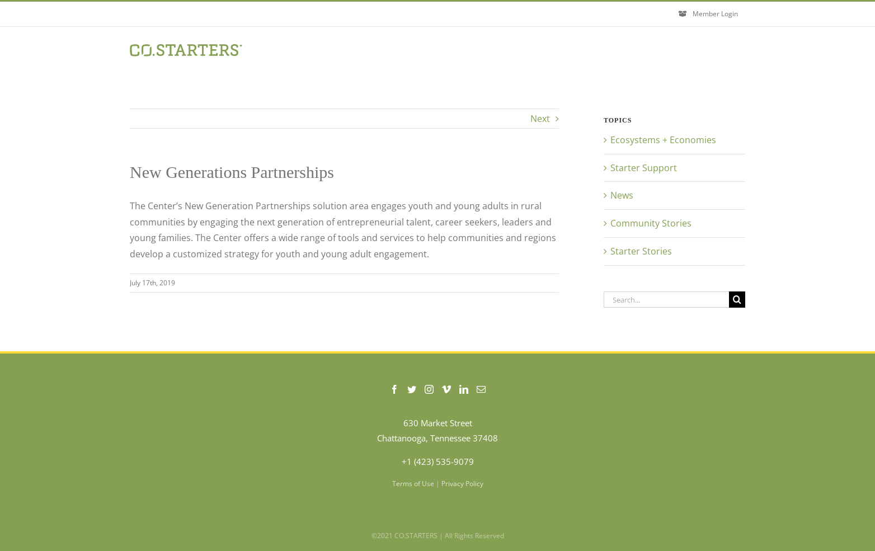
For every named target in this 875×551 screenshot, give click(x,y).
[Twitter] (411, 389)
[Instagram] (429, 389)
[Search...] (666, 299)
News (621, 195)
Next (540, 118)
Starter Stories (641, 251)
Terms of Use (413, 483)
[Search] (737, 299)
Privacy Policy (462, 483)
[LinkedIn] (463, 389)
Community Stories (650, 223)
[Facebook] (394, 389)
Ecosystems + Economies (663, 140)
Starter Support (643, 168)
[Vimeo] (446, 389)
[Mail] (481, 389)
